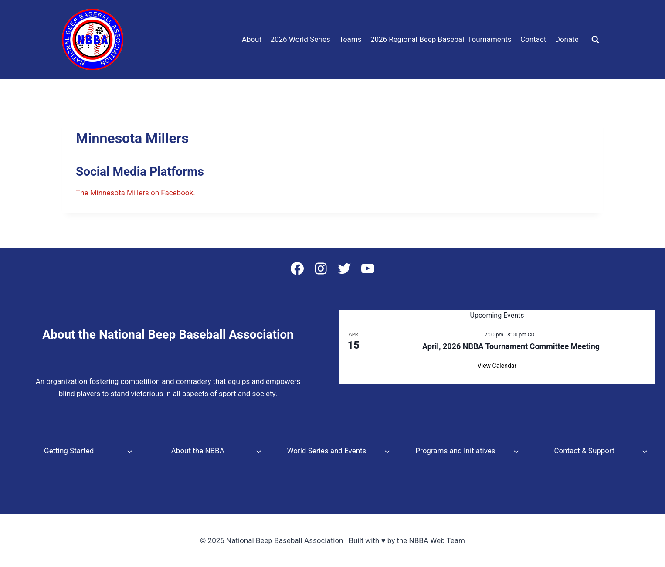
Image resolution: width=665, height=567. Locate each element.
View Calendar (497, 365)
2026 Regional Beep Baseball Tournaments (441, 39)
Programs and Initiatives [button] (455, 450)
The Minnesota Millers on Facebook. (135, 192)
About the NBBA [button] (197, 450)
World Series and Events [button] (326, 450)
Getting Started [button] (69, 450)
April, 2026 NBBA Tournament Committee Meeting (511, 346)
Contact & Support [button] (584, 450)
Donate (567, 39)
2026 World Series (300, 39)
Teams (350, 39)
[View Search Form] (595, 40)
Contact (533, 39)
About (251, 39)
